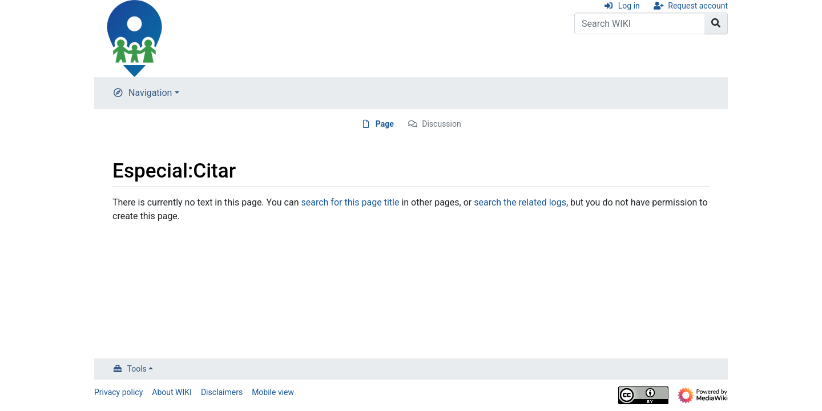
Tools (137, 368)
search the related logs (520, 202)
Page (385, 123)
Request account (698, 5)
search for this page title (350, 202)
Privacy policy (118, 392)
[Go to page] (716, 23)
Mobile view (273, 392)
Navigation (150, 92)
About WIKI (172, 392)
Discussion (441, 123)
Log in (629, 5)
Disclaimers (222, 392)
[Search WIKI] (639, 23)
